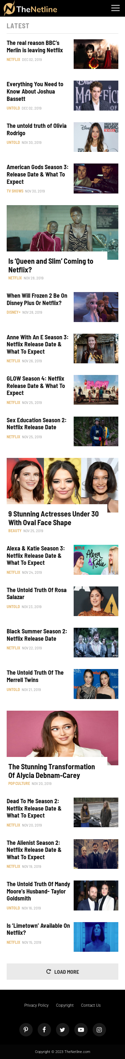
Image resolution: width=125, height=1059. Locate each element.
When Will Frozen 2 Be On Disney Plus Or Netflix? (37, 299)
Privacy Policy (36, 1005)
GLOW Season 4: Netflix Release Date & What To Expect (36, 385)
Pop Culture (19, 783)
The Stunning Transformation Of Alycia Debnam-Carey (51, 770)
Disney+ (14, 312)
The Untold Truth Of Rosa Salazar (37, 593)
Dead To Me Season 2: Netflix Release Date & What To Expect (34, 808)
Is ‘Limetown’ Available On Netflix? (38, 929)
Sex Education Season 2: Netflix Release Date (37, 424)
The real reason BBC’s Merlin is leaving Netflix (35, 46)
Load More (66, 971)
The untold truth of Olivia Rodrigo (37, 129)
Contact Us (91, 1005)
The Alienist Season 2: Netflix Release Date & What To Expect (34, 850)
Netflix (13, 59)
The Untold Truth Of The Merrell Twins (35, 676)
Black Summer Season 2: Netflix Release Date (37, 635)
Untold (13, 108)
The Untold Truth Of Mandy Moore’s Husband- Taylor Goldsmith (38, 891)
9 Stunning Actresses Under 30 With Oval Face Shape (53, 518)
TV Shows (15, 190)
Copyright (65, 1005)
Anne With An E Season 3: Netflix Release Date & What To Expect (38, 344)
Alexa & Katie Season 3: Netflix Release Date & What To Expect (36, 555)
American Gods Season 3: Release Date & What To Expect (38, 174)
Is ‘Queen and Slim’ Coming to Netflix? (50, 265)
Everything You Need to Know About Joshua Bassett (35, 91)
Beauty (15, 530)
